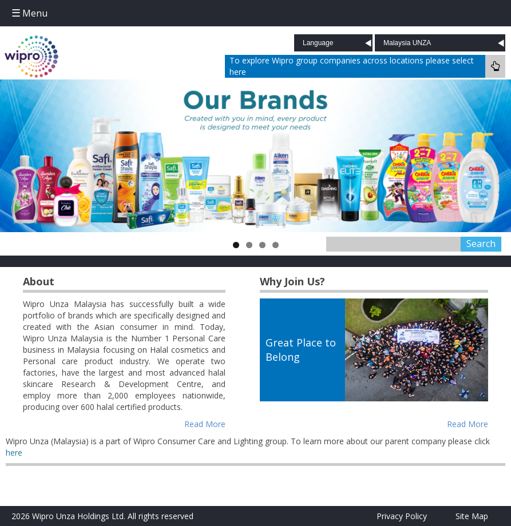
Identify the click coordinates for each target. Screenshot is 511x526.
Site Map (471, 516)
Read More (204, 424)
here (14, 452)
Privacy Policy (402, 516)
